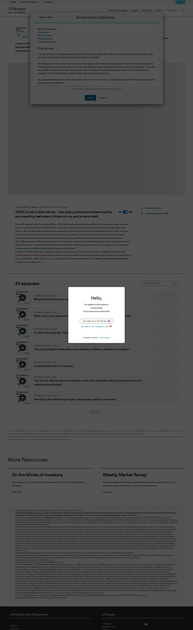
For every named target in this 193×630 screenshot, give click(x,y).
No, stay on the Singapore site (96, 327)
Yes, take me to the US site (96, 321)
